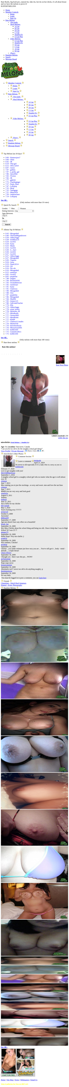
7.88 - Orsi (9, 293)
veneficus (4, 493)
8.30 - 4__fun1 (10, 250)
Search (8, 57)
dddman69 (5, 518)
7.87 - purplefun (11, 295)
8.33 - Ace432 (10, 248)
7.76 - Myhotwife (11, 324)
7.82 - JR (8, 178)
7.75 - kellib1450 (11, 330)
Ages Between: (7, 213)
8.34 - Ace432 (10, 242)
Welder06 (37, 461)
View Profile (5, 451)
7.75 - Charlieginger (12, 182)
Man (12, 208)
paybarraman (6, 559)
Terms (17, 1080)
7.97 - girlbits (10, 170)
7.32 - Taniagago (11, 190)
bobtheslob (19, 467)
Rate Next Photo (62, 365)
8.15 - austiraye (11, 272)
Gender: (5, 208)
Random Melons (11, 55)
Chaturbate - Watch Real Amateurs (13, 583)
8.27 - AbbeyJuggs (12, 256)
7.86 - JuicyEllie (11, 174)
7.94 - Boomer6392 (12, 281)
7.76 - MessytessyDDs (13, 328)
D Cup (17, 30)
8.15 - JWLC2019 (12, 166)
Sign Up (13, 18)
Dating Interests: (8, 211)
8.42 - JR (8, 162)
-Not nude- (14, 22)
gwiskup (4, 544)
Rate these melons (10, 342)
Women (22, 208)
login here (42, 578)
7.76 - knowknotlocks (13, 326)
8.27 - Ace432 (10, 254)
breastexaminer (6, 565)
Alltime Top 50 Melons (12, 230)
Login (12, 16)
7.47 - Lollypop (11, 186)
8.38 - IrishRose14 (12, 240)
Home (7, 10)
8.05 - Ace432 (10, 274)
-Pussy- (13, 53)
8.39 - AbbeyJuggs (12, 238)
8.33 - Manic (10, 246)
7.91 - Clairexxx (11, 289)
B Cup (17, 28)
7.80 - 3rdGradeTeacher (14, 303)
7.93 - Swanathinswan (13, 283)
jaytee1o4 (4, 512)
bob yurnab (5, 506)
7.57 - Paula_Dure (12, 184)
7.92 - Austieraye (11, 285)
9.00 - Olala (9, 160)
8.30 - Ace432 (10, 252)
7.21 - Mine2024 (11, 192)
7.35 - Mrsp (9, 188)
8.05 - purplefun (11, 276)
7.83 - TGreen (10, 176)
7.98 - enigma (10, 279)
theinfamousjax (6, 571)
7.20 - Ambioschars (12, 194)
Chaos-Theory (6, 553)
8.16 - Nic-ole (10, 268)
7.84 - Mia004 (10, 299)
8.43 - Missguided (12, 233)
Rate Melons (10, 20)
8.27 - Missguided (12, 258)
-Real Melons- (15, 24)
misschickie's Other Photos (14, 454)
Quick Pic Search (10, 205)
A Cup (17, 26)
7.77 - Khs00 (10, 319)
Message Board (11, 59)
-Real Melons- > (16, 442)
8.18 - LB (9, 266)
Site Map (10, 1080)
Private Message (17, 451)
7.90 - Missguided (12, 291)
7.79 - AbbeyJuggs (12, 307)
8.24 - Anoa (9, 262)
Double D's (19, 35)
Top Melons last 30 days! (13, 154)
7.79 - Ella (9, 305)
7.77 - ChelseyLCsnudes (14, 321)
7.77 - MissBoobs (11, 313)
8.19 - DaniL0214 (12, 264)
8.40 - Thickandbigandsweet (15, 236)
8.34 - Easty (9, 244)
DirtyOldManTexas (8, 473)
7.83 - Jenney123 (11, 301)
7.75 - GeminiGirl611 (13, 332)
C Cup (17, 33)
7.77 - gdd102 (10, 180)
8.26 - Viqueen (10, 260)
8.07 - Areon (10, 168)
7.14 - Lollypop (11, 196)
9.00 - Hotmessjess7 (12, 158)
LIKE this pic (63, 438)
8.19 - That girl (11, 164)
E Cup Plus (19, 37)
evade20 (4, 538)
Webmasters (24, 1080)
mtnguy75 (4, 532)
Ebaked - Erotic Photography (11, 585)
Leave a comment (24, 461)
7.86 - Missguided (12, 297)
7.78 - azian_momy (12, 309)
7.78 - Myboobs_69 (12, 311)
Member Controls (11, 12)
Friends (6, 581)
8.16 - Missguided (12, 270)
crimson (4, 481)
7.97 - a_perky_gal (12, 172)
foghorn (4, 499)
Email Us (34, 1080)
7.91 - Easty (9, 287)
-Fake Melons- (15, 39)
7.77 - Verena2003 (12, 315)
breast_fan (5, 524)
